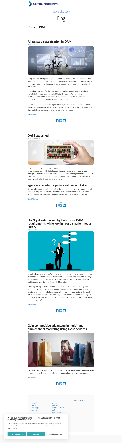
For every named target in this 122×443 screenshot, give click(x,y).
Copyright (54, 409)
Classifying (55, 405)
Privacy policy (12, 428)
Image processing (56, 412)
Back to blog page (61, 11)
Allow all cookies (16, 434)
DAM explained (38, 135)
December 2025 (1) (35, 405)
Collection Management (58, 407)
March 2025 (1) (35, 407)
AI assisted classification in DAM (50, 41)
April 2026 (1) (34, 403)
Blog (61, 18)
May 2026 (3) (34, 402)
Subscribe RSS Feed (80, 401)
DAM (53, 410)
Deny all (36, 434)
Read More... (33, 114)
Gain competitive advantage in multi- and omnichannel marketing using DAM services (57, 327)
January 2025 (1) (35, 409)
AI (52, 402)
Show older (34, 410)
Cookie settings (55, 434)
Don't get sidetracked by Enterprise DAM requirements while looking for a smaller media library (59, 223)
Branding (54, 403)
